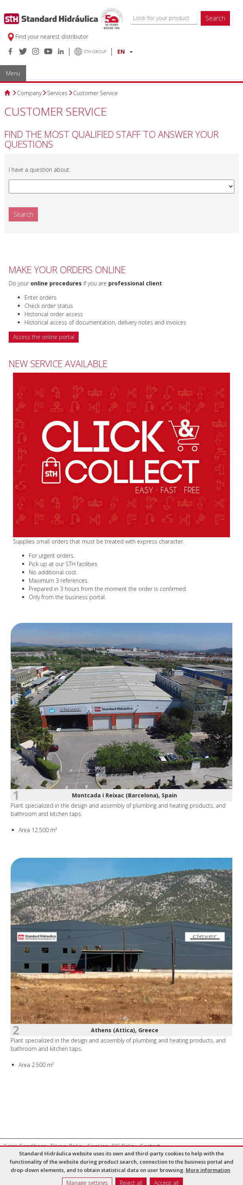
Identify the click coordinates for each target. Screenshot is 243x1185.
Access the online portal (43, 337)
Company (29, 93)
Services (57, 93)
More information (208, 1170)
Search (215, 18)
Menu (13, 73)
